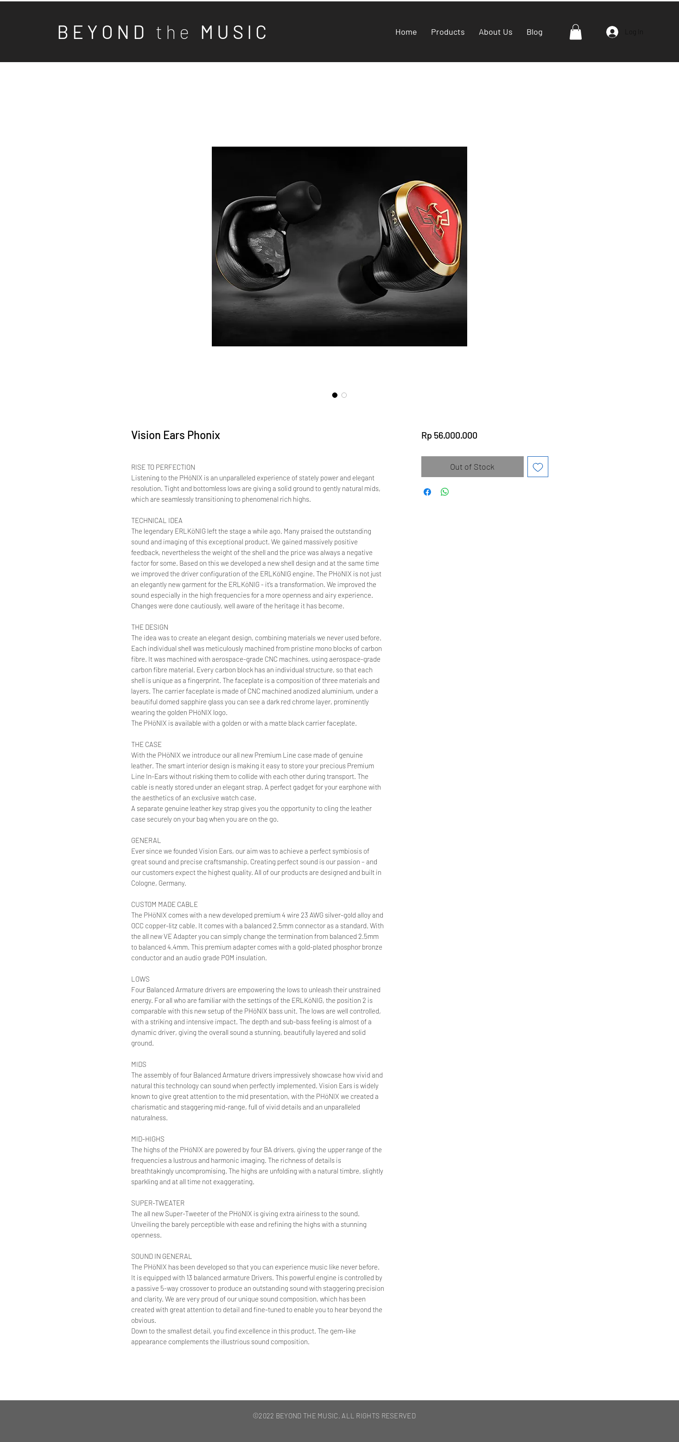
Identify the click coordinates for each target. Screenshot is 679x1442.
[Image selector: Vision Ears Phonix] (335, 395)
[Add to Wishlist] (537, 466)
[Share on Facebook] (427, 492)
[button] (575, 31)
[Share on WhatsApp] (445, 492)
